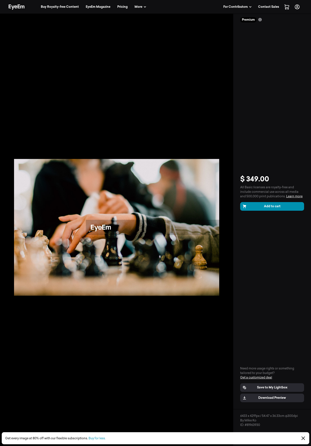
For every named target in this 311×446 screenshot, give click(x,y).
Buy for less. (97, 438)
